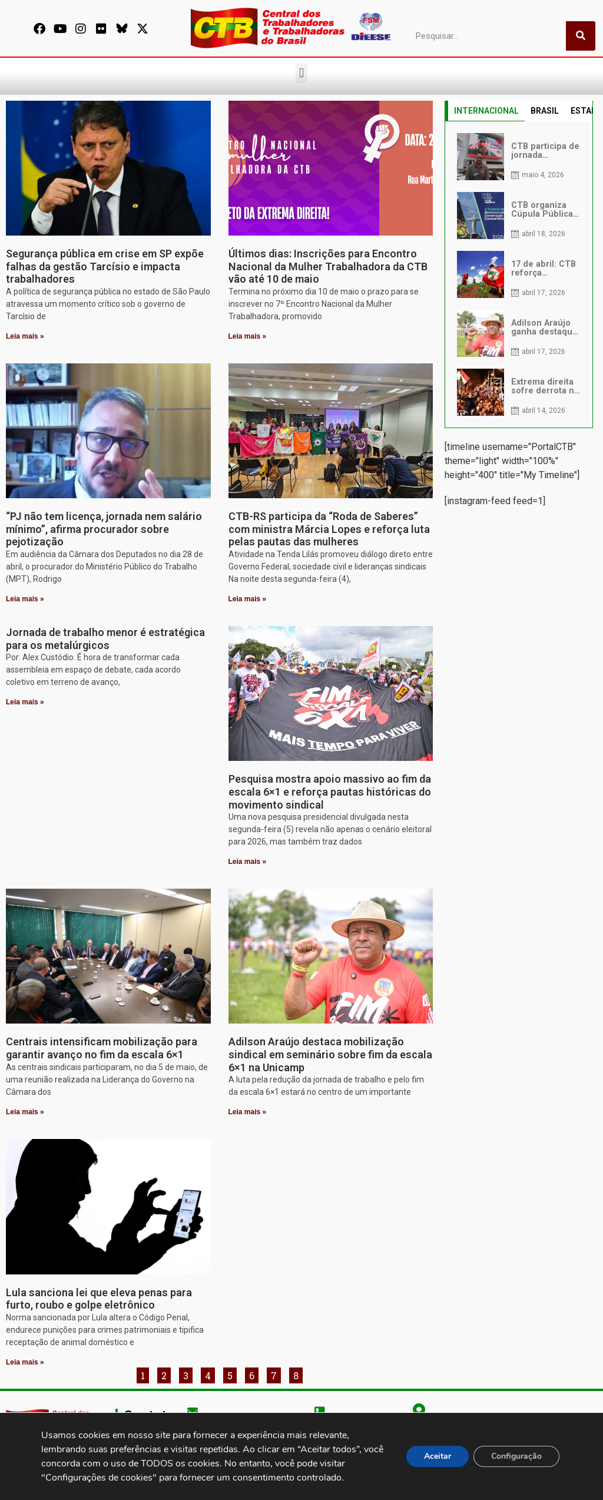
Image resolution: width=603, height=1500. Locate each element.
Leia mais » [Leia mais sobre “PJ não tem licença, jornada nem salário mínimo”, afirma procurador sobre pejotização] (25, 599)
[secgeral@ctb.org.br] (192, 1411)
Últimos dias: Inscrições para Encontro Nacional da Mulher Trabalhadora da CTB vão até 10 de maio (328, 266)
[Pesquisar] (580, 36)
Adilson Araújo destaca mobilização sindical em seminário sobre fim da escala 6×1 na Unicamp (330, 1054)
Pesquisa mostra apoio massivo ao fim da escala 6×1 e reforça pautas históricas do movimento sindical (329, 791)
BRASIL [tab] (545, 110)
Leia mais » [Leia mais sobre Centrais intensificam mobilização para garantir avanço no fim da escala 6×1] (25, 1112)
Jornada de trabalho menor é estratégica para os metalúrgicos (105, 638)
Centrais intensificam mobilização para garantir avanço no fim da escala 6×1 (101, 1048)
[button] (301, 73)
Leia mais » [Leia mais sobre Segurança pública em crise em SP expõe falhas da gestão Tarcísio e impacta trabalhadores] (25, 336)
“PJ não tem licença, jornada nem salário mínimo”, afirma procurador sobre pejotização (104, 529)
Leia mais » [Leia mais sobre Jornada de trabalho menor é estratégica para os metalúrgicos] (25, 702)
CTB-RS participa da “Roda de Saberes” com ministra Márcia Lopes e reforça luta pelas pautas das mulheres (329, 529)
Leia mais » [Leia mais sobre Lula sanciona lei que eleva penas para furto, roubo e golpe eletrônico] (25, 1362)
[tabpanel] (518, 274)
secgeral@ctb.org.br (232, 1428)
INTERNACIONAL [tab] (486, 110)
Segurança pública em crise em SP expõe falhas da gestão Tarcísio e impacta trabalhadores (105, 266)
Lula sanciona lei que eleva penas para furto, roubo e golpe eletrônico (99, 1299)
